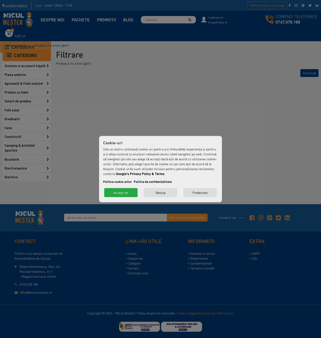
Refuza (160, 192)
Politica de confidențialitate (153, 181)
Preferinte (200, 192)
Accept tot (120, 192)
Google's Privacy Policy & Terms (140, 173)
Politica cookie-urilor (117, 181)
